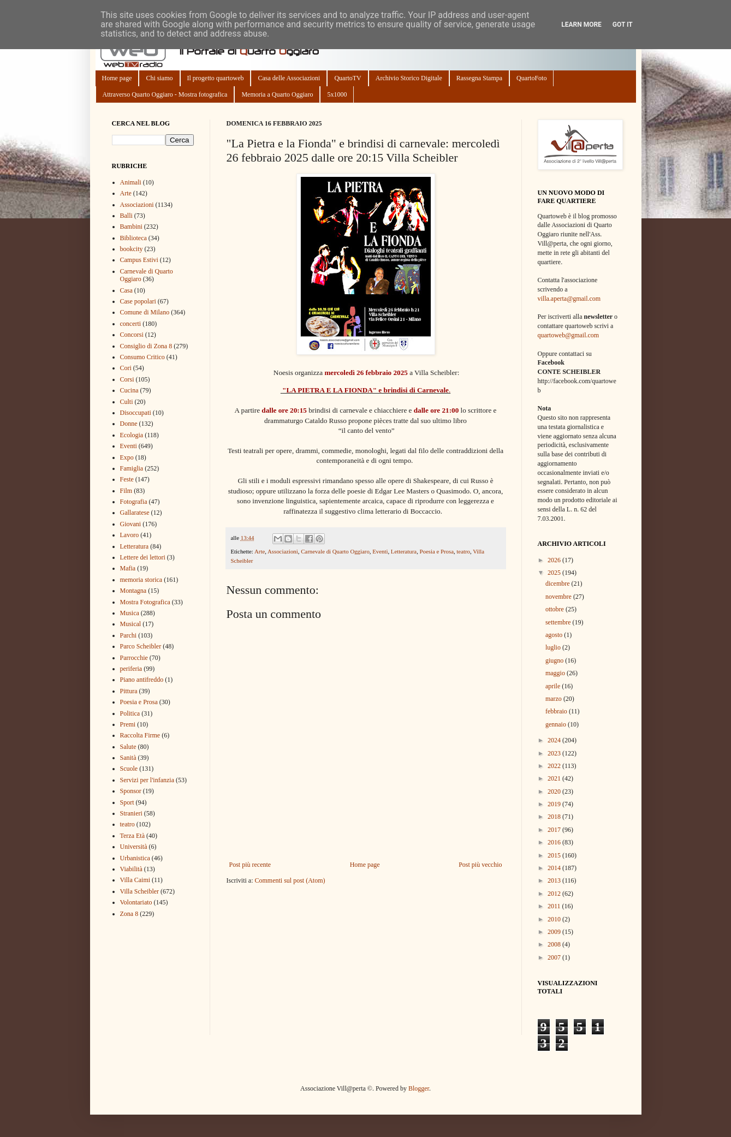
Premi (128, 724)
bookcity (131, 249)
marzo (554, 699)
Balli (126, 215)
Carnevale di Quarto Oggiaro (335, 551)
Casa (126, 290)
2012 (555, 893)
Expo (127, 457)
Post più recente (250, 864)
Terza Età (132, 836)
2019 (555, 804)
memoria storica (141, 580)
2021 (555, 778)
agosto (554, 635)
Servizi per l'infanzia (147, 780)
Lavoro (129, 535)
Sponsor (130, 791)
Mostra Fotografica (145, 602)
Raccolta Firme (140, 735)
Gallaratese (135, 512)
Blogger (418, 1088)
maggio (556, 673)
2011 (555, 906)
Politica (130, 713)
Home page (117, 78)
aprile (553, 686)
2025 (555, 572)
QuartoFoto (531, 78)
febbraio (557, 711)
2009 (555, 932)
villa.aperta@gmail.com (569, 298)
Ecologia (132, 435)
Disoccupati (135, 412)
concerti (130, 324)
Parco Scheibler (141, 646)
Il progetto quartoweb (215, 78)
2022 (555, 766)
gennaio (556, 724)
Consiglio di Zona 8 (146, 346)
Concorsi (132, 334)
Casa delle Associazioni (289, 78)
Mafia (128, 568)
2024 (555, 740)
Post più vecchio (480, 864)
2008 (555, 944)
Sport (127, 802)
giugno (555, 660)
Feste (127, 479)
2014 (555, 868)
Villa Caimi (135, 880)
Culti (126, 402)
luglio (553, 647)
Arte (259, 551)
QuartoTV (347, 78)
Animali (130, 182)
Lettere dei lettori (142, 557)
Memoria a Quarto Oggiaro (277, 94)
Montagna (133, 590)
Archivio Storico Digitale (409, 78)
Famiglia (132, 468)
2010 (555, 919)
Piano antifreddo (142, 679)
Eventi (380, 551)
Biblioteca (133, 238)
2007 (555, 957)
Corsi (127, 379)
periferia (131, 668)
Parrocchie (134, 658)
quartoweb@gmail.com (568, 335)
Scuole (129, 768)
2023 (555, 753)
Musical (130, 624)
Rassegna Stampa (479, 78)
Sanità (128, 757)
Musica (129, 613)
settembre (559, 622)
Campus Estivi (139, 260)
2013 (555, 880)
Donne (129, 423)
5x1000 (337, 94)
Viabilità (131, 869)
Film (126, 491)
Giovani (130, 524)
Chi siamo (159, 78)
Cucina (129, 390)
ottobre (555, 609)
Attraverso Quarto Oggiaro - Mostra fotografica (165, 94)
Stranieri (131, 813)
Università (133, 846)
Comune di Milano (145, 312)
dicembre (558, 583)
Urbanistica (135, 858)
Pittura (129, 691)
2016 (555, 842)
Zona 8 (129, 914)
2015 (555, 855)
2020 (555, 791)
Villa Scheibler (139, 891)
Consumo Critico (142, 357)
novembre (559, 596)
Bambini (131, 226)
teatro (463, 551)
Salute (128, 747)
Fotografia (133, 501)
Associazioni (283, 551)
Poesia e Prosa (437, 551)
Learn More (581, 24)
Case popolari (138, 301)
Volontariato (136, 902)
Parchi (128, 635)
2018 (555, 816)
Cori (126, 368)
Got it (623, 24)
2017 (555, 830)
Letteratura (404, 551)
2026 (555, 560)
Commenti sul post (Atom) (289, 880)
